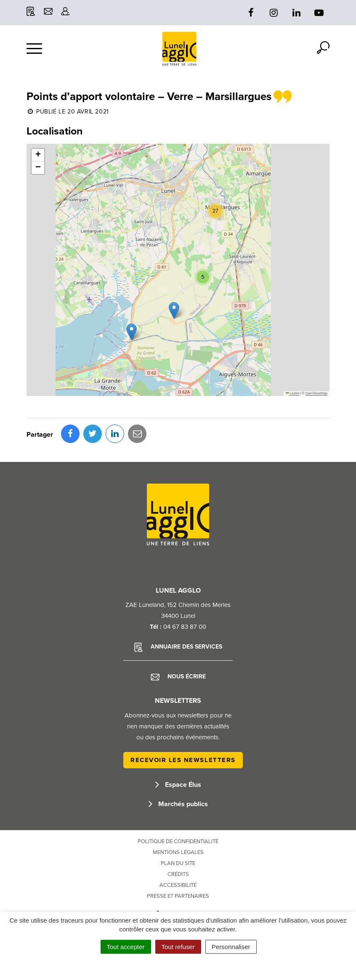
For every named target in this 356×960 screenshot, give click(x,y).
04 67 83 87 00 (184, 626)
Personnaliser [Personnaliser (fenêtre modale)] (231, 946)
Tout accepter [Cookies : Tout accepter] (126, 946)
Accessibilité (178, 885)
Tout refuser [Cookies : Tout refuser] (178, 946)
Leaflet (292, 393)
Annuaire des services (178, 647)
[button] (131, 331)
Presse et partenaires (178, 896)
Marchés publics (178, 804)
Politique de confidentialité (178, 841)
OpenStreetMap (316, 393)
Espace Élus (178, 785)
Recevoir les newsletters (183, 760)
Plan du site (178, 863)
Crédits (178, 874)
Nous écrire (178, 676)
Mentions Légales (178, 852)
